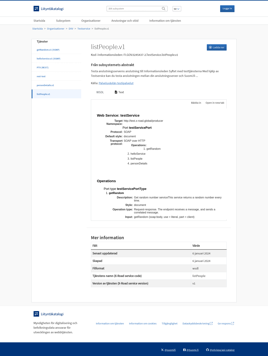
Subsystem (63, 21)
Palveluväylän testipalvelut (116, 83)
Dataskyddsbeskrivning (198, 323)
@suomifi (168, 350)
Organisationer (90, 21)
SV (176, 8)
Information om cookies (143, 323)
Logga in (227, 8)
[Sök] (163, 8)
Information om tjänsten (165, 21)
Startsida (39, 21)
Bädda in (196, 102)
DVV (71, 28)
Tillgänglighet (169, 323)
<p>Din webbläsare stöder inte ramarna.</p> (159, 163)
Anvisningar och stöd (124, 21)
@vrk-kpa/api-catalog (220, 350)
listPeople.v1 (102, 28)
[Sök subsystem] (137, 8)
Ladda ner (216, 47)
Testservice (83, 28)
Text (119, 92)
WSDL (100, 92)
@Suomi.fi (191, 350)
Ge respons (226, 323)
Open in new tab (215, 102)
